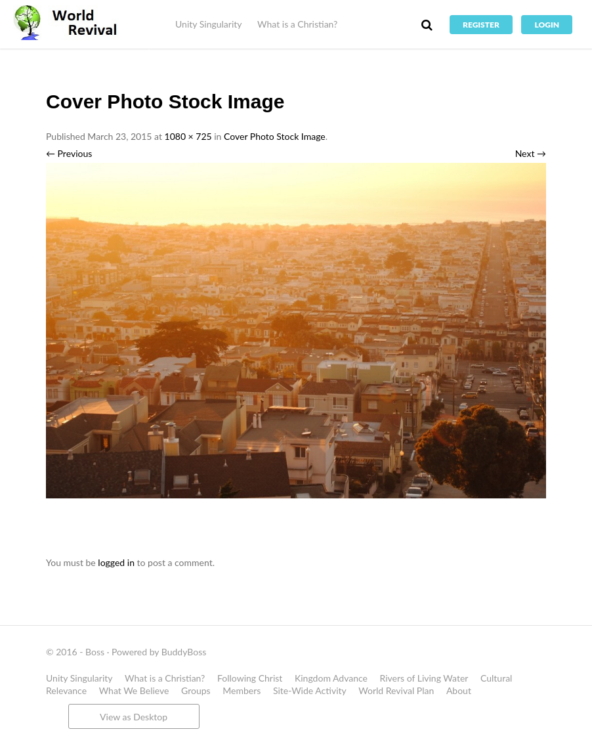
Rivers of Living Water (424, 678)
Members (241, 690)
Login (546, 25)
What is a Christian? (297, 24)
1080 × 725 (188, 136)
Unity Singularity (208, 24)
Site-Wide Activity (310, 690)
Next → (530, 153)
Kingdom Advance (331, 678)
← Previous (69, 153)
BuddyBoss (183, 651)
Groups (196, 690)
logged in (116, 562)
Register (481, 25)
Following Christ (249, 678)
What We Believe (134, 690)
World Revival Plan (396, 690)
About (458, 690)
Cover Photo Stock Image (275, 136)
